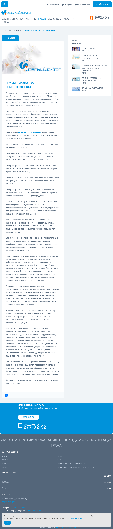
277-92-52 (102, 18)
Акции (5, 19)
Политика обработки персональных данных (75, 467)
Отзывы (51, 19)
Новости (42, 19)
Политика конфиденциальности (71, 463)
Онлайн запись (102, 4)
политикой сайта (77, 518)
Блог (34, 19)
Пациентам (68, 19)
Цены (59, 19)
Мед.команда (16, 19)
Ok (7, 523)
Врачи (4, 456)
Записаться (28, 417)
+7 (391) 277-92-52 (18, 508)
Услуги (27, 19)
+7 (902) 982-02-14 (33, 511)
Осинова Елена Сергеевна (29, 132)
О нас (6, 22)
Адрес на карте (8, 502)
